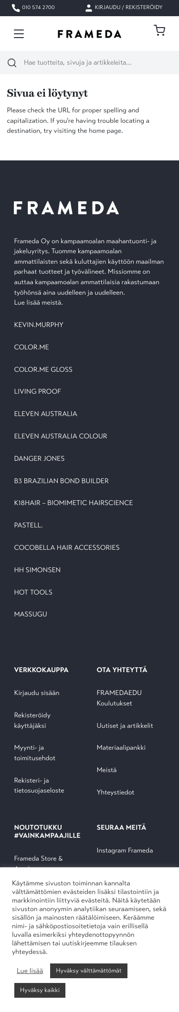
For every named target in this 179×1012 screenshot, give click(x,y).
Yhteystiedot (116, 793)
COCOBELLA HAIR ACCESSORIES (66, 548)
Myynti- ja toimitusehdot (34, 753)
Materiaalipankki (121, 748)
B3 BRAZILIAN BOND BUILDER (61, 481)
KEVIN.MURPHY (39, 325)
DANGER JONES (39, 459)
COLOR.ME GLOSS (43, 370)
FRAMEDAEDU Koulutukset (119, 698)
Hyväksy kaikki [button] (40, 990)
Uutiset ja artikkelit (125, 726)
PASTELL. (28, 526)
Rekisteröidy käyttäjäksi (32, 721)
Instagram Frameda (125, 851)
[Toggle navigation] (19, 34)
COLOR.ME (31, 348)
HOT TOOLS (33, 593)
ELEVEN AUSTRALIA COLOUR (60, 437)
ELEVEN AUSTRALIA (45, 414)
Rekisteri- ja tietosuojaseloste (39, 786)
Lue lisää (30, 971)
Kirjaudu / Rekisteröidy (123, 8)
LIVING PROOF (37, 392)
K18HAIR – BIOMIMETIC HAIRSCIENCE (73, 503)
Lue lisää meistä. (39, 303)
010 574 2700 (32, 8)
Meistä (107, 770)
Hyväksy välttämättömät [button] (88, 970)
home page (105, 131)
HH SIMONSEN (37, 570)
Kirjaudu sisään (36, 693)
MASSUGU (30, 615)
